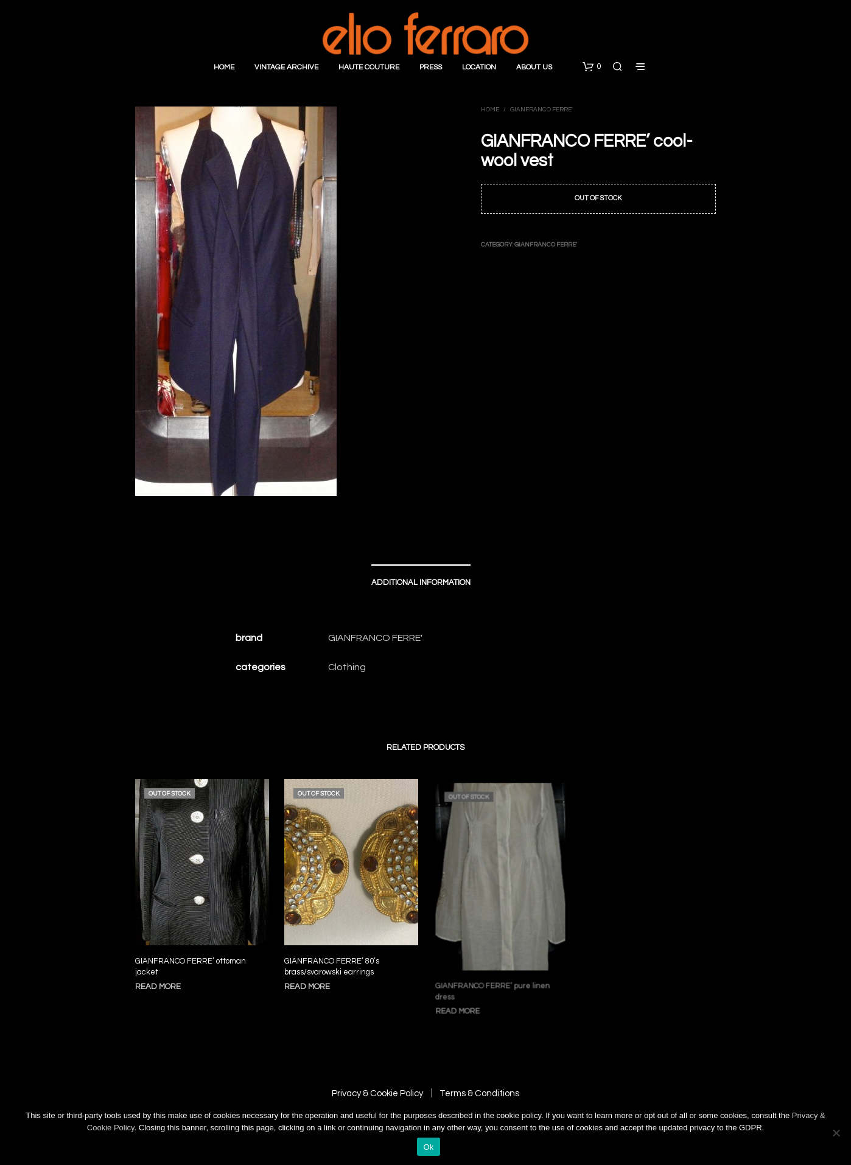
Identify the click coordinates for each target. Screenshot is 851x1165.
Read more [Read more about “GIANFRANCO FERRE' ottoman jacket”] (158, 986)
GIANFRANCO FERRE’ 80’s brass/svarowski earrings (333, 962)
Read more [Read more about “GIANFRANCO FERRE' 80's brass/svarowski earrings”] (310, 980)
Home (224, 67)
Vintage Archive (286, 67)
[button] (592, 67)
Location (479, 67)
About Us (534, 67)
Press (430, 67)
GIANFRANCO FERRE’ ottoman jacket (190, 966)
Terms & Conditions (479, 1093)
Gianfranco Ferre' (541, 110)
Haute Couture (368, 67)
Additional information (421, 582)
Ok (428, 1147)
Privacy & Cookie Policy (377, 1093)
